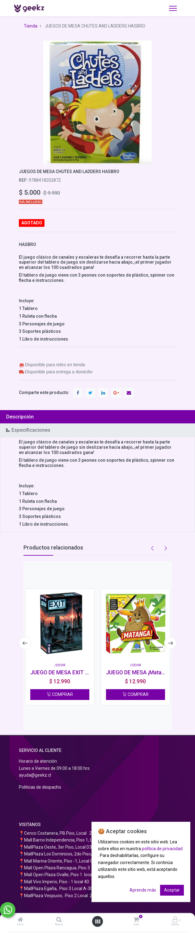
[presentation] (25, 643)
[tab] (97, 416)
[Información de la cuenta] (174, 920)
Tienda (30, 25)
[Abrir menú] (97, 921)
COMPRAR (60, 694)
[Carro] (136, 920)
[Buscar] (59, 920)
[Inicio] (20, 920)
